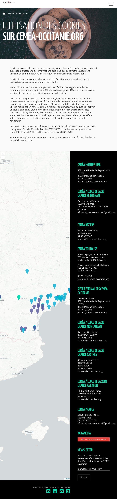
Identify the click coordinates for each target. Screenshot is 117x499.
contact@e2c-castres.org (90, 371)
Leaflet (67, 479)
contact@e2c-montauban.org (92, 340)
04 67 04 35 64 (85, 337)
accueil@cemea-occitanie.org (92, 181)
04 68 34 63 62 (89, 206)
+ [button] (3, 154)
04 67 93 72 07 (85, 236)
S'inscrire (84, 477)
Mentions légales (40, 487)
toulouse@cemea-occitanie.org (93, 278)
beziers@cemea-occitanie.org (92, 239)
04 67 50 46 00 (85, 178)
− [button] (3, 157)
